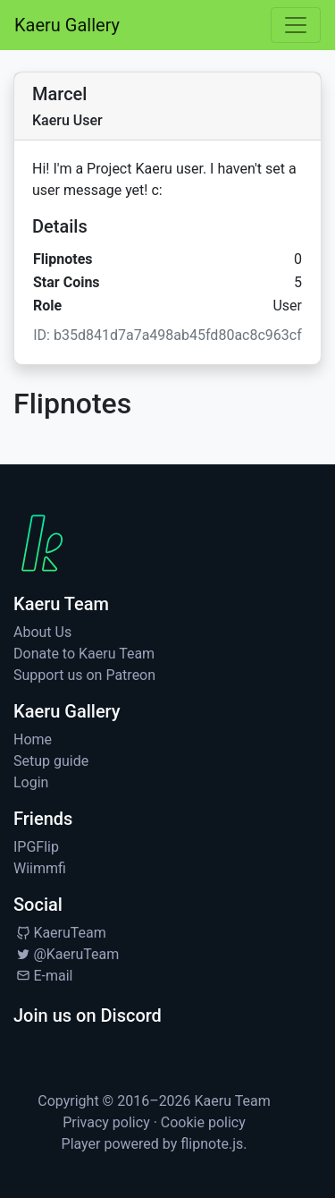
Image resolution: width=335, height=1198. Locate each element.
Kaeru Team (233, 1100)
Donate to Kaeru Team (84, 653)
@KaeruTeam (66, 954)
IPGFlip (36, 846)
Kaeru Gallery (67, 25)
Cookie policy (203, 1122)
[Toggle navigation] (296, 25)
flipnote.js (211, 1143)
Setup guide (50, 760)
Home (32, 739)
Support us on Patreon (84, 675)
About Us (42, 632)
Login (30, 782)
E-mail (42, 975)
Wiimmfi (39, 868)
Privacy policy (106, 1122)
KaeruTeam (59, 932)
